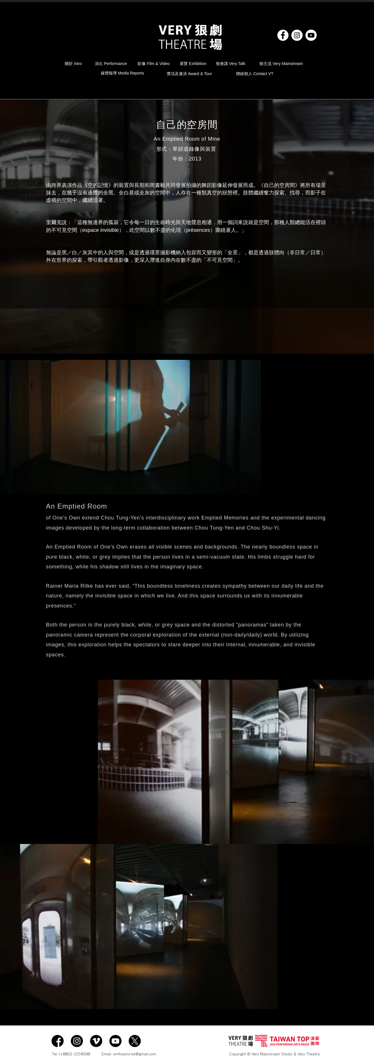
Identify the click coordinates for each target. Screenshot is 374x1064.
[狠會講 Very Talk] (232, 64)
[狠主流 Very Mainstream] (281, 64)
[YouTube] (311, 35)
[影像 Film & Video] (153, 64)
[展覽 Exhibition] (193, 64)
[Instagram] (297, 35)
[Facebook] (282, 35)
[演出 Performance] (111, 64)
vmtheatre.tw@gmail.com (134, 1054)
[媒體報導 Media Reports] (127, 73)
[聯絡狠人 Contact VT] (255, 74)
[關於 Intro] (75, 64)
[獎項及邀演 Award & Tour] (191, 74)
